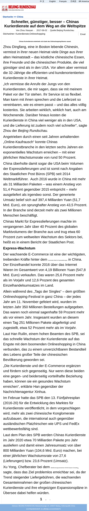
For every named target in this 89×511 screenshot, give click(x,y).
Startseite (8, 16)
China (20, 16)
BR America (84, 1)
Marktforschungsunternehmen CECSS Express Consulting (64, 467)
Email (83, 34)
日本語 (73, 1)
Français (63, 1)
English (52, 1)
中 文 (42, 1)
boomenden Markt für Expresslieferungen (57, 260)
